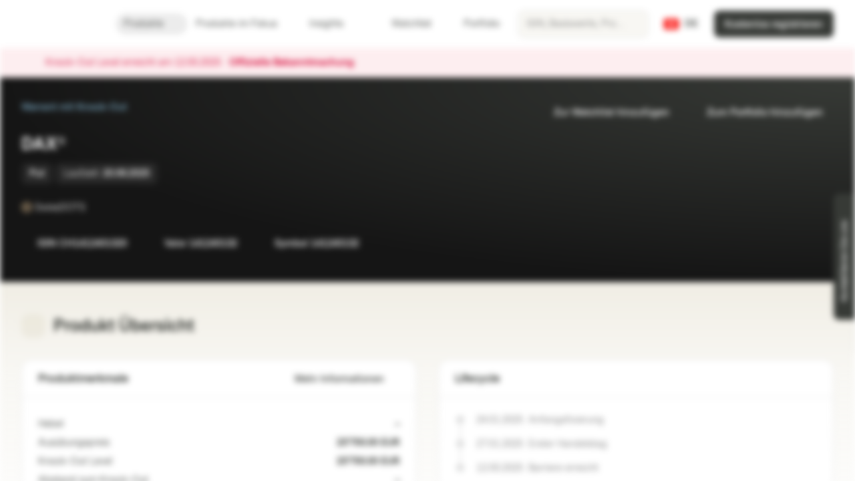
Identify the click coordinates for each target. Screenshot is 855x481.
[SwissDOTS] (95, 207)
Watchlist (403, 23)
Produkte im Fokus (244, 23)
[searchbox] (583, 24)
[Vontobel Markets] (57, 24)
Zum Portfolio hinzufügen (757, 112)
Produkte (152, 23)
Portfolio (474, 23)
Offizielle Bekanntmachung (298, 62)
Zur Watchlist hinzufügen (603, 112)
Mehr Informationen (347, 379)
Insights (334, 23)
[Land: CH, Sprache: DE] (681, 24)
